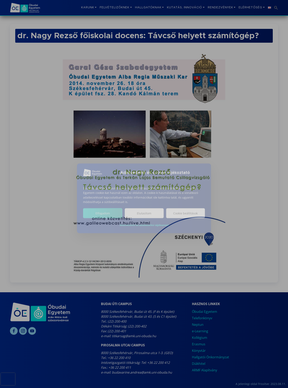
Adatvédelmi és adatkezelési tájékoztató (144, 228)
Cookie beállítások (185, 216)
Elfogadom (102, 216)
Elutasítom (144, 216)
